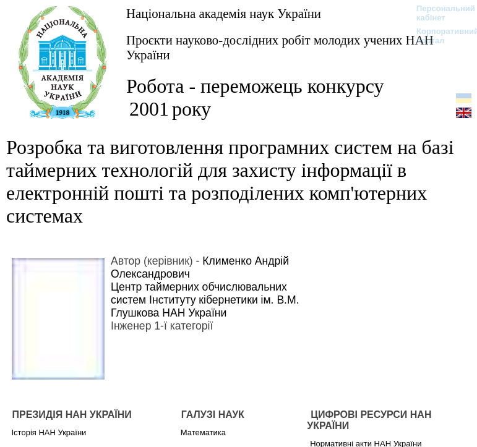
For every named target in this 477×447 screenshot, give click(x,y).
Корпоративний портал (439, 36)
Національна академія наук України (223, 13)
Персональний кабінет (439, 13)
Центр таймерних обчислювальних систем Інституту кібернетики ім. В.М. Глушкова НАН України (205, 300)
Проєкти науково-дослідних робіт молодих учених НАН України (280, 47)
